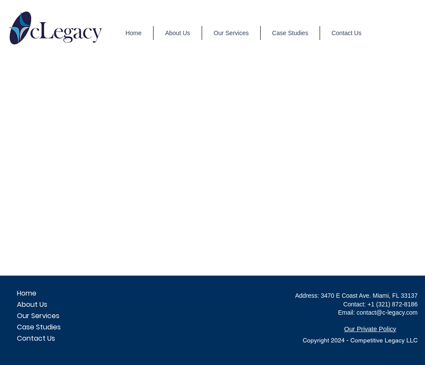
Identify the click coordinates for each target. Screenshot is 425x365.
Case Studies (39, 327)
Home (26, 293)
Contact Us (36, 338)
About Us (32, 304)
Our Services (38, 316)
